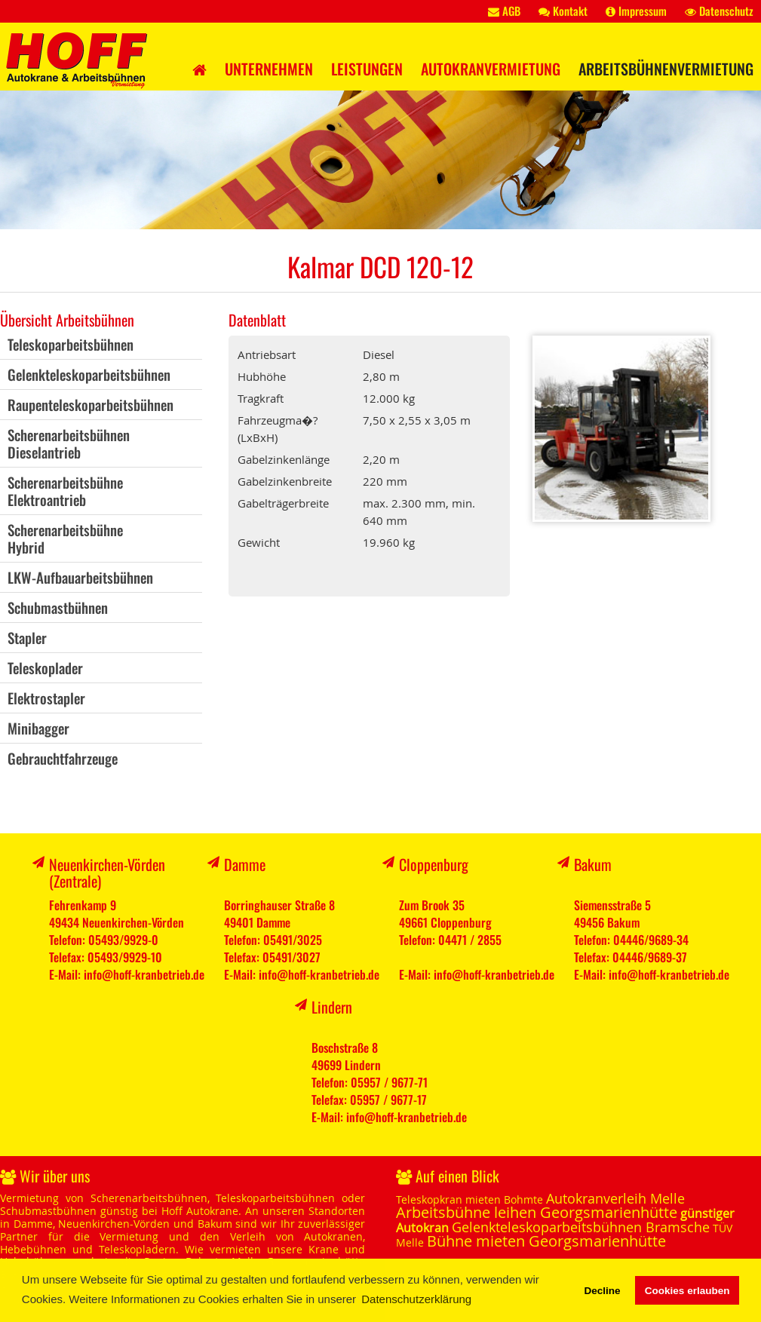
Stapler (27, 637)
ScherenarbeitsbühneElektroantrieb (65, 490)
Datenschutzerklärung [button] (416, 1299)
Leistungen (367, 68)
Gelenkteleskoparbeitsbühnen (89, 374)
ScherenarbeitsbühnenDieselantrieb (69, 443)
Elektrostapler (46, 697)
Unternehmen (269, 68)
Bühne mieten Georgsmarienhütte (546, 1241)
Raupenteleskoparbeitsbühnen (90, 404)
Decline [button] (602, 1290)
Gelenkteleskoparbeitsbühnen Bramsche (581, 1227)
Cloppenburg (433, 864)
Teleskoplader (45, 667)
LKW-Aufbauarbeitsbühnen (80, 576)
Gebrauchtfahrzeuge (63, 757)
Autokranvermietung (490, 68)
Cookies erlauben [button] (687, 1290)
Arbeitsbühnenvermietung (665, 68)
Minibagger (38, 727)
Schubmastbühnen (58, 607)
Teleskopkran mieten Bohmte (469, 1199)
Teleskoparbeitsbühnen (70, 343)
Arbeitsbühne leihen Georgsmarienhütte (536, 1212)
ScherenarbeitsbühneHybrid (65, 538)
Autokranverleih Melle (615, 1198)
